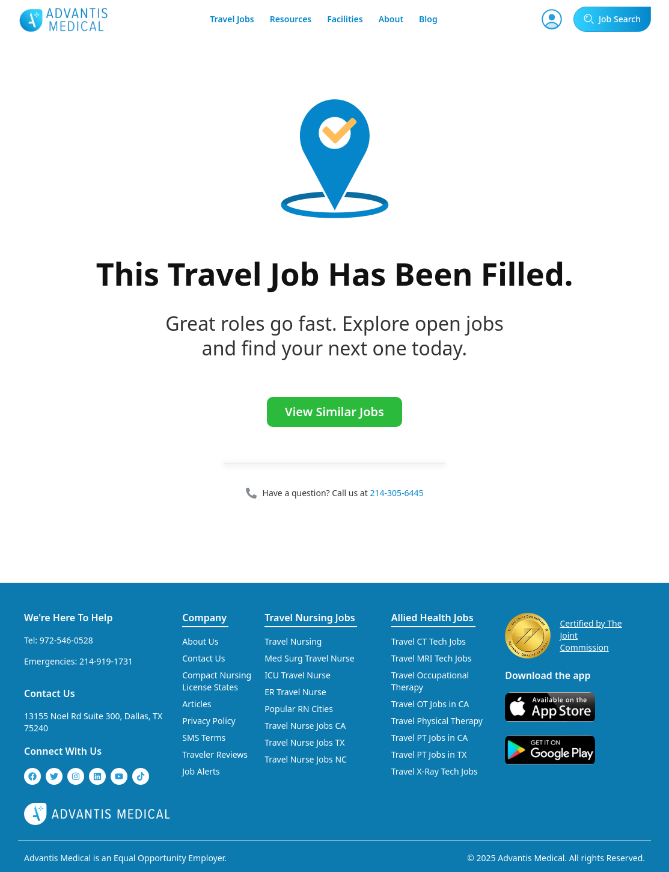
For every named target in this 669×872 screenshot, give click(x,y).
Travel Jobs (232, 19)
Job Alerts (201, 771)
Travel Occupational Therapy (430, 681)
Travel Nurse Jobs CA (305, 725)
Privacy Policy (208, 720)
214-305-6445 (396, 493)
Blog (428, 19)
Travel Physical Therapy (437, 720)
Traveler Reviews (215, 754)
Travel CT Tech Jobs (428, 641)
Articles (196, 704)
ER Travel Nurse (295, 692)
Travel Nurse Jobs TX (304, 742)
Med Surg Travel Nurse (309, 658)
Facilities (344, 19)
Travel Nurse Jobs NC (305, 759)
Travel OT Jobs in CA (430, 704)
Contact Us (49, 693)
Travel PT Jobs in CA (429, 737)
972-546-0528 (66, 640)
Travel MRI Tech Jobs (431, 658)
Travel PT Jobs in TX (429, 754)
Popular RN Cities (298, 708)
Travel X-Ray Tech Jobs (434, 771)
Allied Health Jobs (432, 617)
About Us (200, 641)
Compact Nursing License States (216, 681)
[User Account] (551, 19)
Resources (291, 19)
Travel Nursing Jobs (309, 617)
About (391, 19)
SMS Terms (203, 737)
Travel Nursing (293, 641)
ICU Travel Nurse (297, 675)
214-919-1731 (106, 661)
